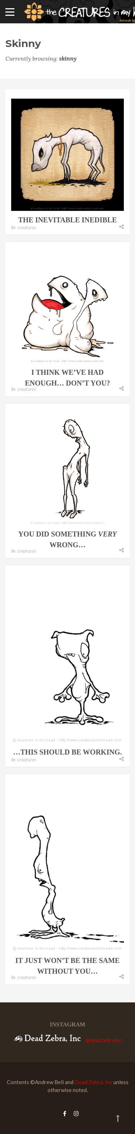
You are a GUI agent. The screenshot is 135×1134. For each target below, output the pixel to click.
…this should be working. (67, 752)
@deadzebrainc (103, 1040)
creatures (26, 227)
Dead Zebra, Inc (93, 1082)
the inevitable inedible (67, 220)
